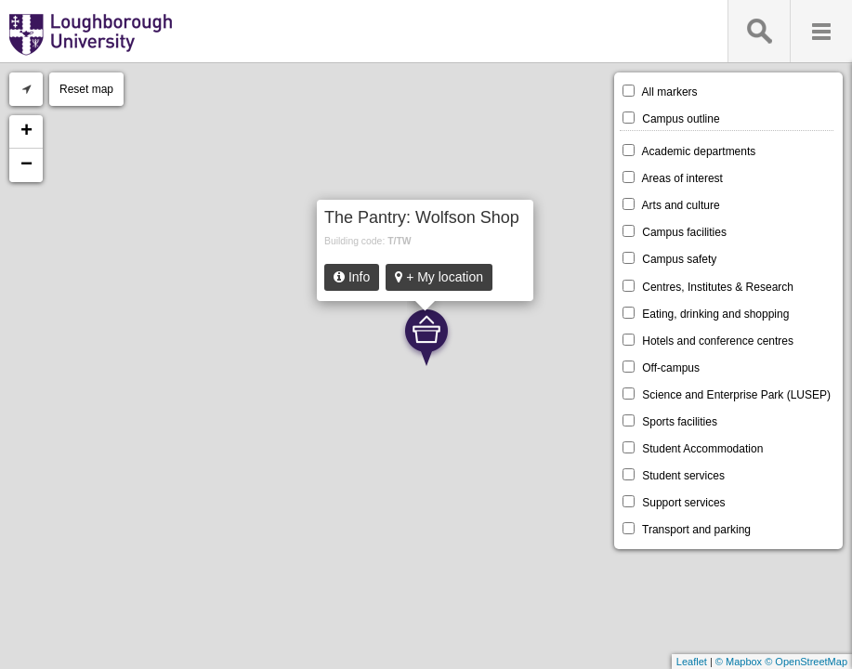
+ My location (439, 276)
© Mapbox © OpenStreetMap (781, 661)
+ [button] (26, 132)
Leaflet (691, 661)
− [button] (26, 165)
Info (352, 276)
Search (758, 31)
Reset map (86, 89)
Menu (821, 31)
